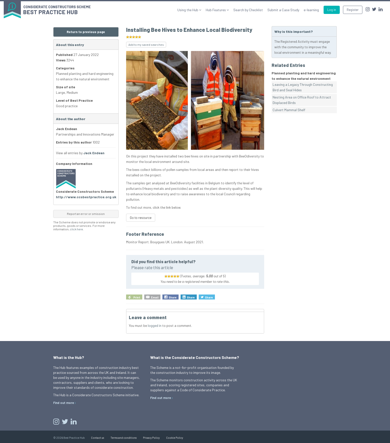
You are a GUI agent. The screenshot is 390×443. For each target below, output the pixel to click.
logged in (154, 325)
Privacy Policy (151, 437)
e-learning (311, 10)
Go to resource (140, 218)
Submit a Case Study (283, 10)
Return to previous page (86, 32)
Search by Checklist (248, 10)
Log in (331, 10)
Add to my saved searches (146, 44)
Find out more (63, 403)
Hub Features (216, 10)
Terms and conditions (123, 437)
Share (173, 297)
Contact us (97, 437)
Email (154, 297)
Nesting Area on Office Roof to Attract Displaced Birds (302, 100)
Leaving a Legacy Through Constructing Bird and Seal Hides (303, 87)
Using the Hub (188, 10)
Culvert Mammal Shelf (289, 110)
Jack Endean (93, 153)
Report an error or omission (86, 213)
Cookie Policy (174, 437)
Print (136, 297)
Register (353, 10)
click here (76, 229)
